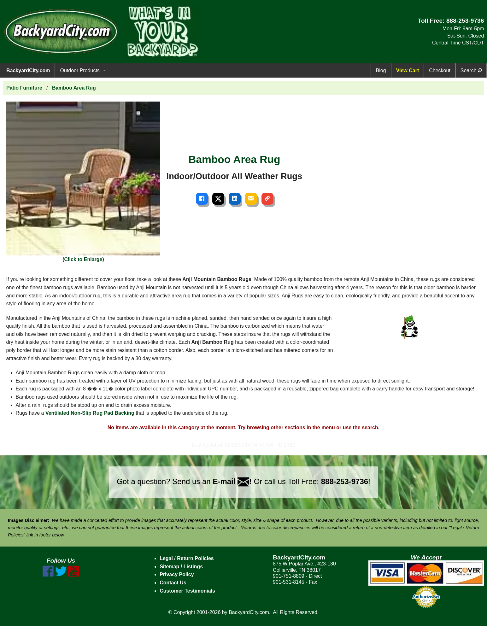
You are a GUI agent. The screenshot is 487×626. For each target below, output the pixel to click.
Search (471, 70)
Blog (381, 70)
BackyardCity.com (28, 70)
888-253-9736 (465, 20)
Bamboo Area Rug (74, 88)
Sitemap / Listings (181, 566)
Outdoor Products (79, 70)
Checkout (439, 70)
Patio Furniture (24, 88)
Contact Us (173, 582)
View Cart (407, 70)
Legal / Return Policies (187, 558)
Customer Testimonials (187, 591)
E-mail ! (232, 481)
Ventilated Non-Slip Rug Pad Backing (89, 413)
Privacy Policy (177, 574)
